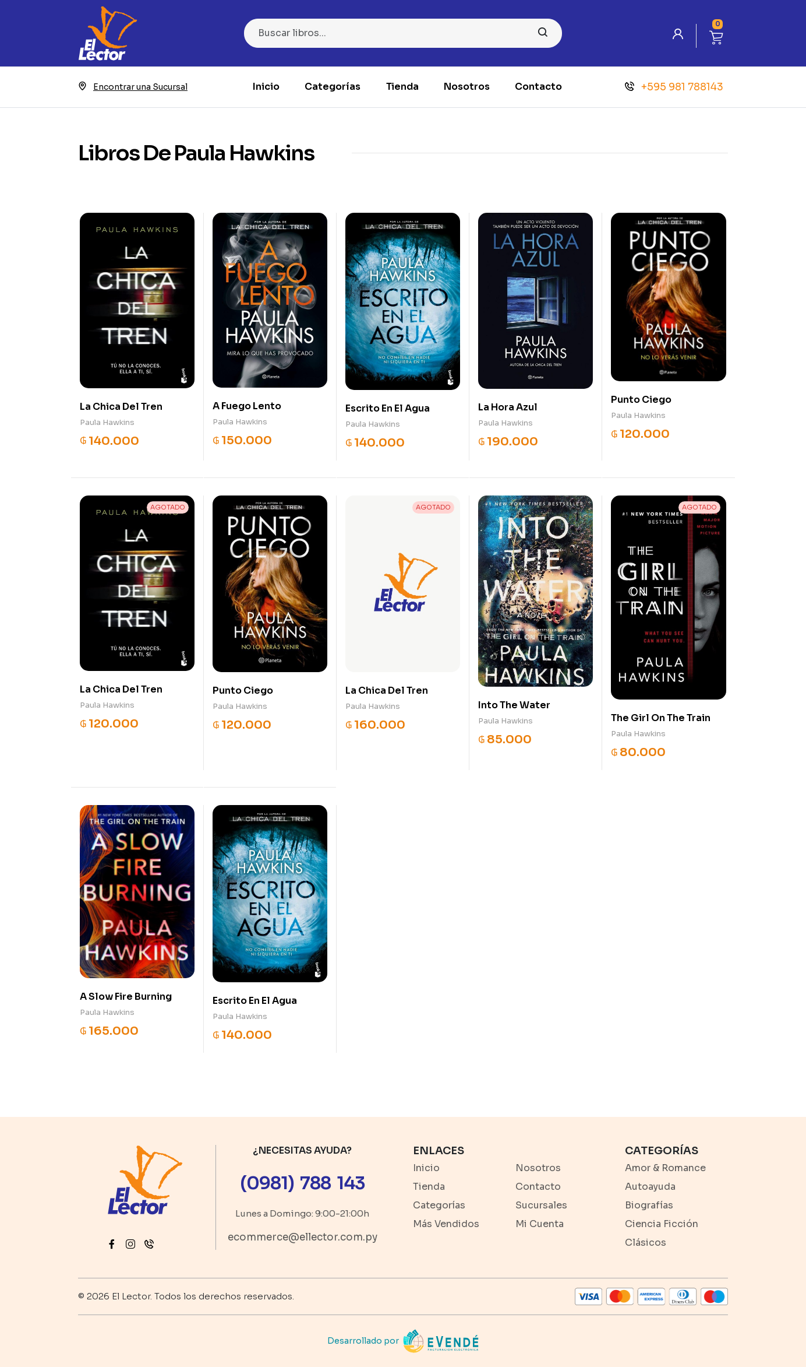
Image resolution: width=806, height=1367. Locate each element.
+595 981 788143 (674, 87)
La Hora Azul (508, 407)
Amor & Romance (665, 1168)
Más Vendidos (446, 1224)
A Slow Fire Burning (126, 996)
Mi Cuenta (539, 1224)
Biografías (649, 1205)
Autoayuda (650, 1186)
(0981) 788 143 (302, 1183)
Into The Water (514, 705)
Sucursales (541, 1205)
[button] (716, 36)
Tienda (402, 86)
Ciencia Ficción (661, 1224)
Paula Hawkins (107, 422)
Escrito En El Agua (387, 408)
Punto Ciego (641, 399)
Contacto (538, 86)
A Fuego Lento (247, 406)
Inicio (266, 86)
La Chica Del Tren (121, 406)
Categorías (332, 86)
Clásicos (645, 1242)
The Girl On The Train (660, 718)
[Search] (403, 33)
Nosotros (467, 86)
